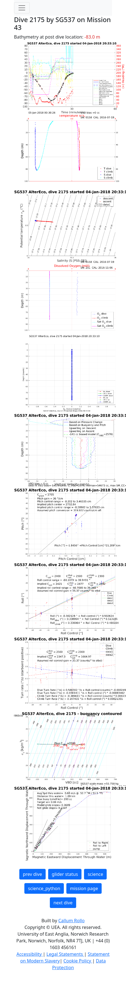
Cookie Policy (77, 961)
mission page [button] (84, 888)
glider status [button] (65, 874)
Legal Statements (65, 954)
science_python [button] (44, 888)
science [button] (95, 874)
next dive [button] (63, 903)
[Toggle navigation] (22, 7)
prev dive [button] (32, 874)
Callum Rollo (71, 920)
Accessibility (30, 954)
